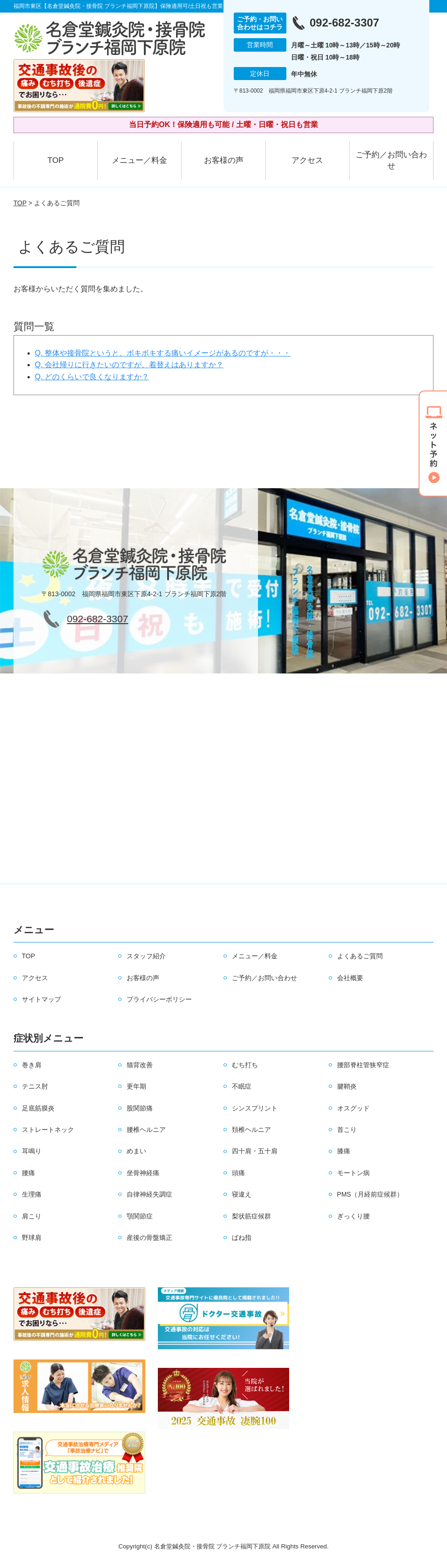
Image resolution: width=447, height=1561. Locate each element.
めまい (136, 1151)
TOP (55, 160)
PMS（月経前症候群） (370, 1194)
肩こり (31, 1216)
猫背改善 (140, 1065)
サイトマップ (41, 999)
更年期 (136, 1086)
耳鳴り (31, 1151)
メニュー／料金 (139, 160)
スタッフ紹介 (146, 956)
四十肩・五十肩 (255, 1151)
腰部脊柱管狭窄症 (363, 1065)
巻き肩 (31, 1065)
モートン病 (353, 1173)
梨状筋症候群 (251, 1216)
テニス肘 (35, 1086)
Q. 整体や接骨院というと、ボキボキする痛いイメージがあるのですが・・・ (163, 353)
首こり (347, 1129)
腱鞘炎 (347, 1086)
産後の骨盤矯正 (149, 1237)
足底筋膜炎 (38, 1108)
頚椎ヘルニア (251, 1129)
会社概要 (350, 978)
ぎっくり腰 (353, 1216)
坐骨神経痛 (143, 1173)
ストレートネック (48, 1129)
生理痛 (31, 1194)
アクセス (307, 160)
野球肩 (31, 1237)
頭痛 (238, 1173)
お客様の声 (224, 160)
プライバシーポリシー (159, 999)
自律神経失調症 (149, 1194)
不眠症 (241, 1086)
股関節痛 (140, 1108)
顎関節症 (140, 1216)
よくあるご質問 (360, 956)
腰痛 (28, 1173)
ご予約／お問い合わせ (391, 160)
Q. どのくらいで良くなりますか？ (92, 377)
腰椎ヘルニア (146, 1129)
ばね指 (241, 1237)
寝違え (241, 1194)
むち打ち (245, 1065)
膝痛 (343, 1151)
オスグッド (353, 1108)
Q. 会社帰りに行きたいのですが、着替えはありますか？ (129, 365)
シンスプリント (255, 1108)
